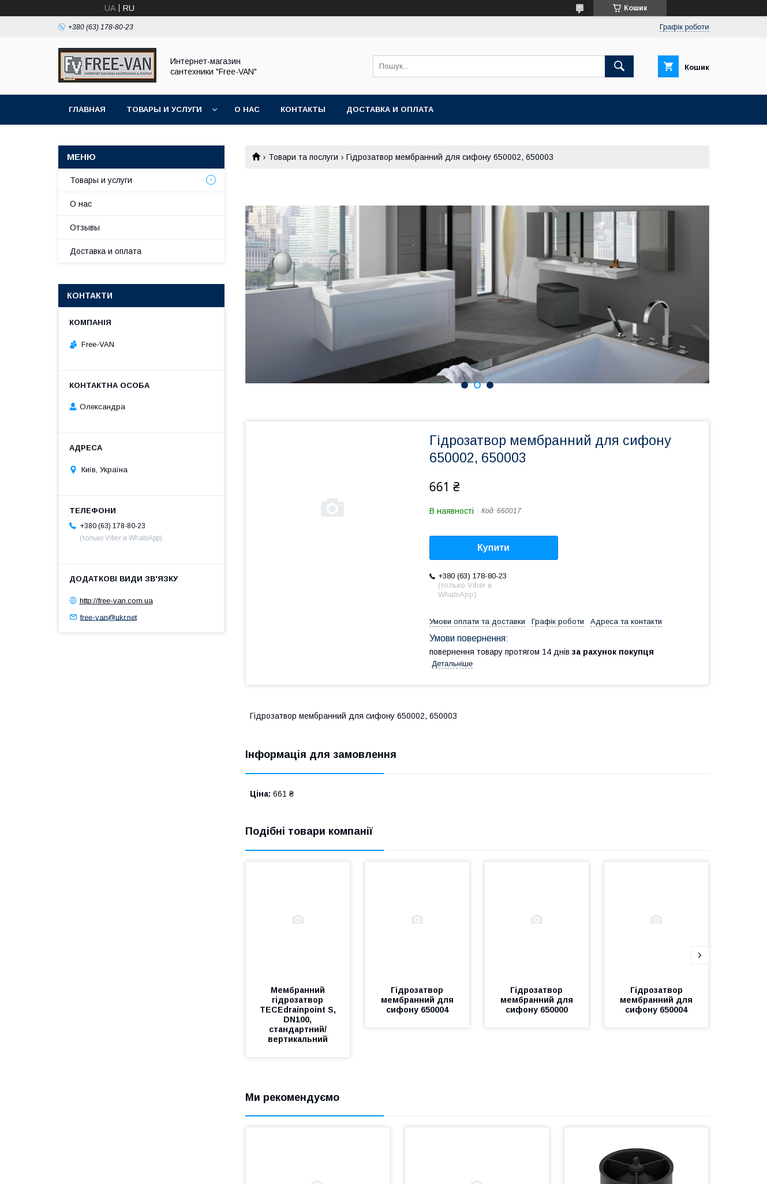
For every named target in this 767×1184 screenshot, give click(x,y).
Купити (493, 547)
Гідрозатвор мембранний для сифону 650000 (537, 999)
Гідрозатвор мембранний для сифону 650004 (418, 999)
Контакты (302, 109)
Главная (87, 109)
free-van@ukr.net (108, 616)
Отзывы (85, 227)
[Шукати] (619, 66)
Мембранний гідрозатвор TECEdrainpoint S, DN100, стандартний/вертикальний (299, 1014)
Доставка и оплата (389, 109)
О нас (247, 109)
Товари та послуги (303, 157)
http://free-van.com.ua (116, 600)
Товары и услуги (164, 109)
